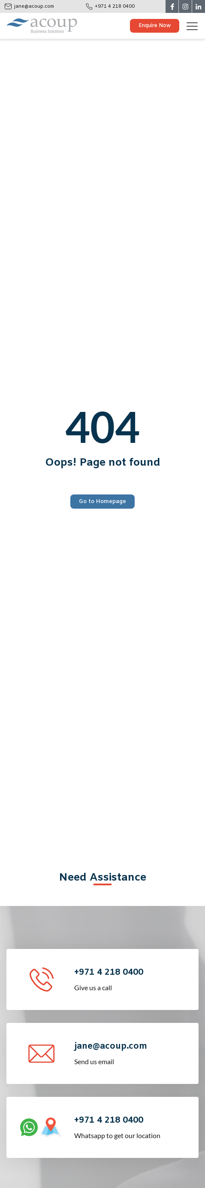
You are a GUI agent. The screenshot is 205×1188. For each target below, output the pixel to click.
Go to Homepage (102, 501)
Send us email (135, 1052)
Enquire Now (155, 25)
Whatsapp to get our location (135, 1126)
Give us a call (135, 979)
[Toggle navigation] (195, 25)
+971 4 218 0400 (115, 6)
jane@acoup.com (34, 6)
